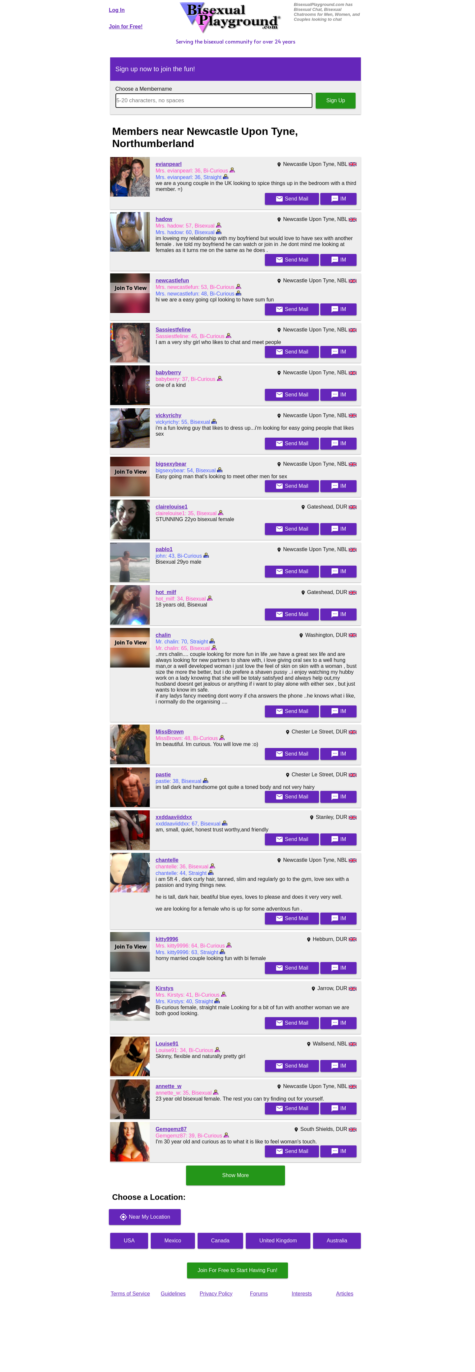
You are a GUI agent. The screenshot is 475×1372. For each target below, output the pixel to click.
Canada (220, 1240)
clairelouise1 (172, 507)
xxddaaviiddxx (174, 817)
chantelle (167, 860)
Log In (117, 10)
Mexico (173, 1240)
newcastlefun (172, 280)
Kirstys (165, 988)
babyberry (168, 372)
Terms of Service (130, 1293)
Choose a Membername (143, 89)
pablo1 (164, 549)
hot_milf (166, 592)
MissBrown (170, 731)
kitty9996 (167, 939)
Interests (302, 1293)
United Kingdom (278, 1240)
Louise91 (167, 1043)
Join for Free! (125, 26)
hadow (164, 219)
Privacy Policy (216, 1293)
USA (129, 1240)
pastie (163, 774)
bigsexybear (171, 464)
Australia (337, 1240)
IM (338, 199)
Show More (235, 1175)
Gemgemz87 (171, 1129)
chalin (163, 635)
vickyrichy (168, 415)
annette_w (168, 1086)
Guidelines (173, 1293)
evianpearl (169, 164)
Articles (344, 1293)
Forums (259, 1293)
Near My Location (144, 1217)
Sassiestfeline (173, 329)
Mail (291, 199)
